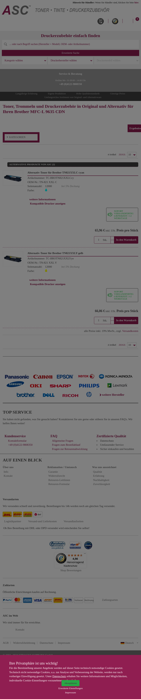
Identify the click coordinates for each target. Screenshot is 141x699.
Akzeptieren (70, 683)
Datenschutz (59, 676)
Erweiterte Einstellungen (70, 688)
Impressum (70, 692)
